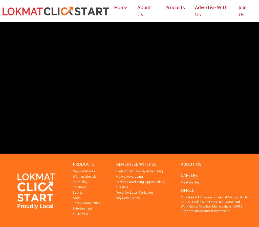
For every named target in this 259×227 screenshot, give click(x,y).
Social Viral (81, 214)
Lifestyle (122, 187)
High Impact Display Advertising (139, 171)
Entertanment (82, 208)
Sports (78, 192)
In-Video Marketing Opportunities (140, 182)
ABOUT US (191, 164)
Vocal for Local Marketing (134, 192)
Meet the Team (191, 182)
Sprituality (80, 182)
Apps (77, 198)
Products (175, 7)
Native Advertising (129, 176)
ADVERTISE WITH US (136, 164)
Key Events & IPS (128, 198)
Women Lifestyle (85, 176)
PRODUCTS (84, 164)
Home (120, 7)
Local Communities (86, 203)
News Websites (84, 171)
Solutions (80, 187)
